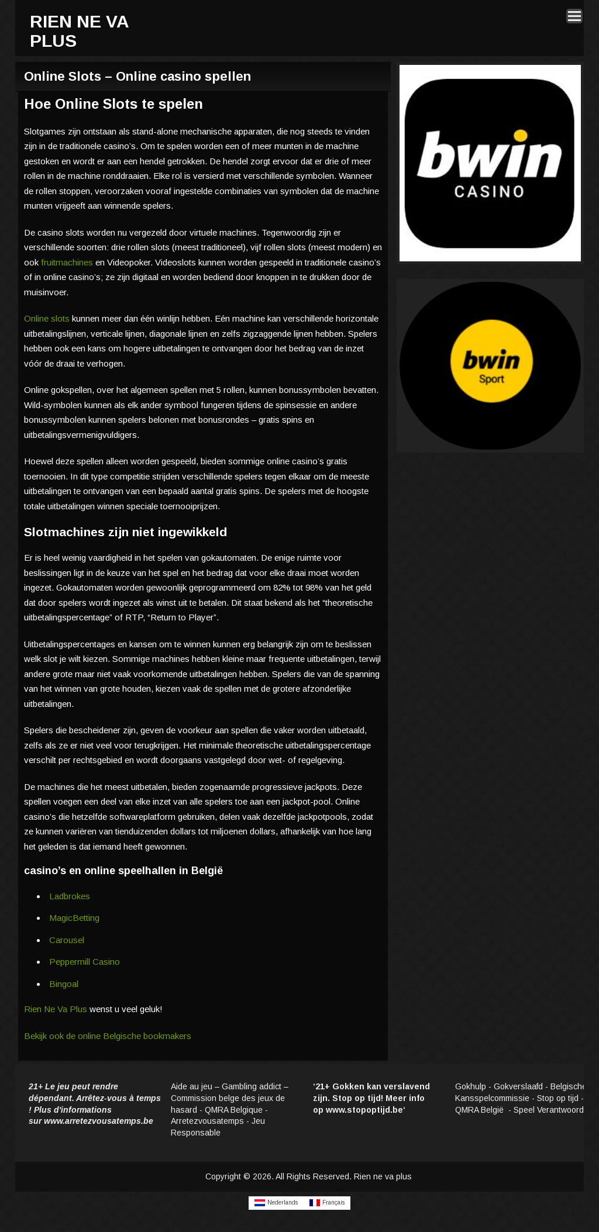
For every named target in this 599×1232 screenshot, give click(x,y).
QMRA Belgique (234, 1109)
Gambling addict (251, 1086)
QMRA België (480, 1109)
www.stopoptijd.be (364, 1109)
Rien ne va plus (383, 1176)
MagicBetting (74, 918)
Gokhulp (470, 1086)
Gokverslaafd (518, 1086)
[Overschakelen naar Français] (327, 1203)
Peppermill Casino (84, 962)
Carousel (66, 940)
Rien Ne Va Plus (55, 1009)
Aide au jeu (191, 1086)
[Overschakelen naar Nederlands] (276, 1203)
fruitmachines (67, 262)
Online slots (47, 318)
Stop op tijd (558, 1098)
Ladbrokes (69, 896)
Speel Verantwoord (550, 1109)
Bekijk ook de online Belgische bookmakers (107, 1036)
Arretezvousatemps (207, 1121)
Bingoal (63, 984)
